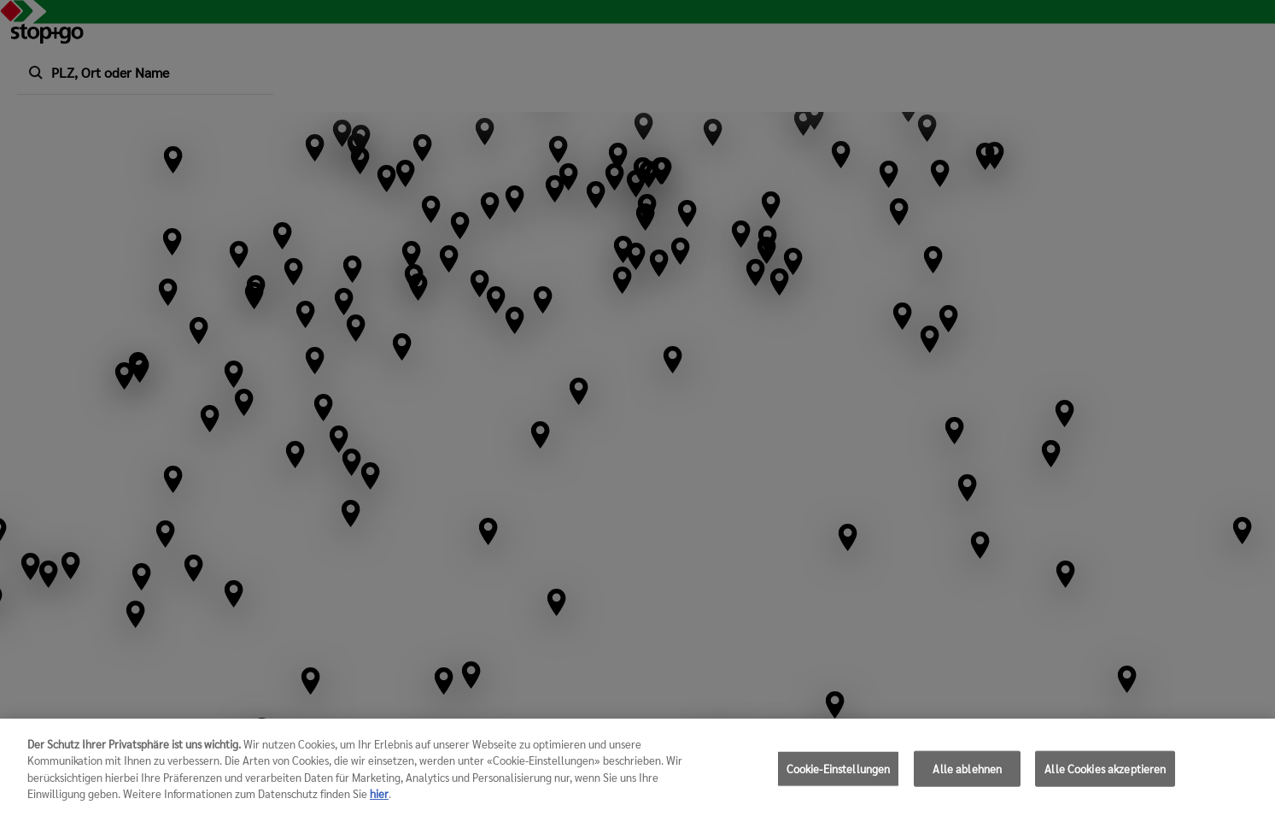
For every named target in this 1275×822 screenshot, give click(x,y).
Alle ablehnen (967, 775)
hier (379, 801)
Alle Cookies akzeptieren (1105, 775)
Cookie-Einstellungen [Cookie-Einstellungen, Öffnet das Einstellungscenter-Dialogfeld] (839, 775)
